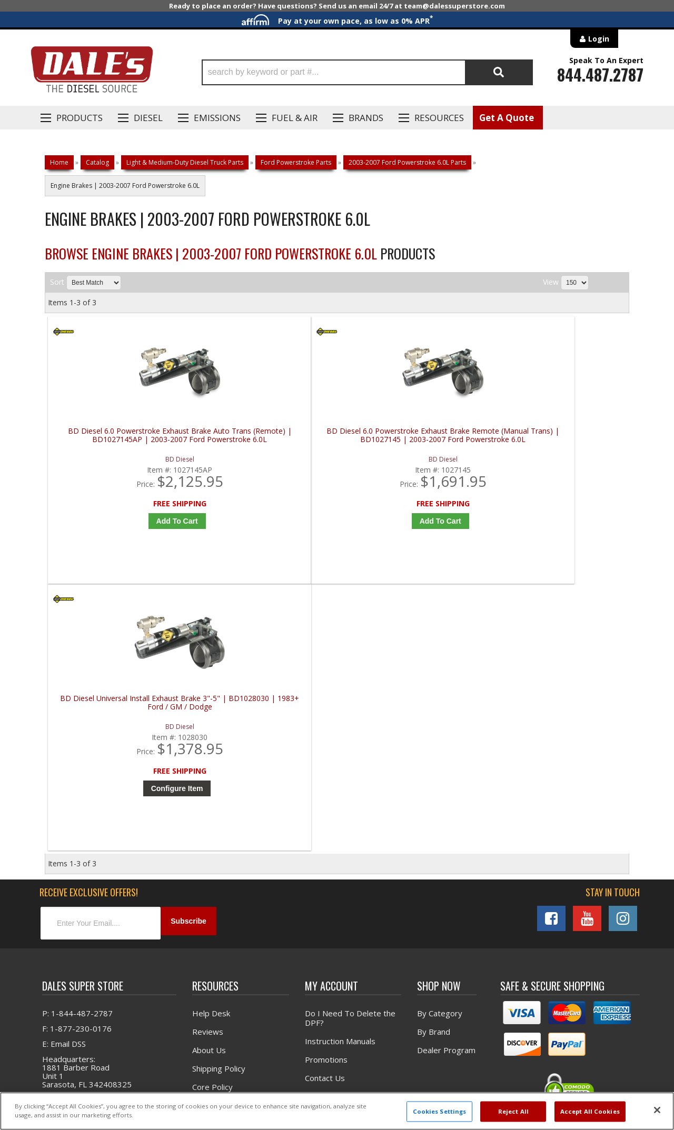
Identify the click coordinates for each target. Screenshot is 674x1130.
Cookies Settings (440, 1111)
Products (79, 118)
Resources (439, 118)
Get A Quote (506, 118)
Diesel (148, 118)
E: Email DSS (64, 789)
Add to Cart (123, 521)
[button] (367, 72)
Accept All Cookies (590, 1111)
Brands (366, 118)
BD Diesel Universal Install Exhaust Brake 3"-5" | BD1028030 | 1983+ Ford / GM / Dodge (413, 440)
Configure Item (416, 521)
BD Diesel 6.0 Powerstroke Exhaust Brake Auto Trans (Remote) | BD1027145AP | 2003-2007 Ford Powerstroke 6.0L (121, 440)
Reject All (513, 1111)
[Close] (657, 1110)
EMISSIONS (217, 118)
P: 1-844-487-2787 (77, 758)
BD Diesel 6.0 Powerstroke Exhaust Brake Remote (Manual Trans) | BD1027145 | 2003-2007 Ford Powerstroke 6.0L (267, 440)
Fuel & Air (295, 118)
